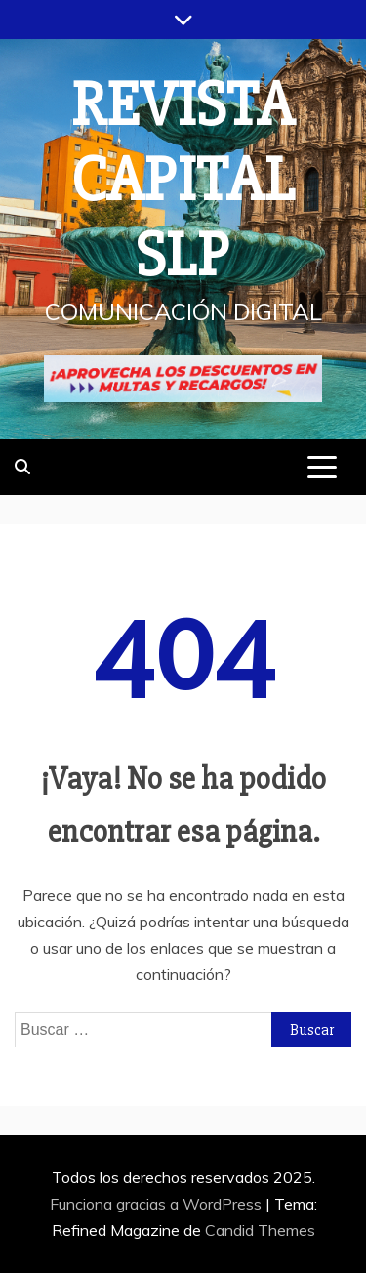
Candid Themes (260, 1230)
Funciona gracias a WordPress (157, 1203)
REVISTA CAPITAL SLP (183, 180)
